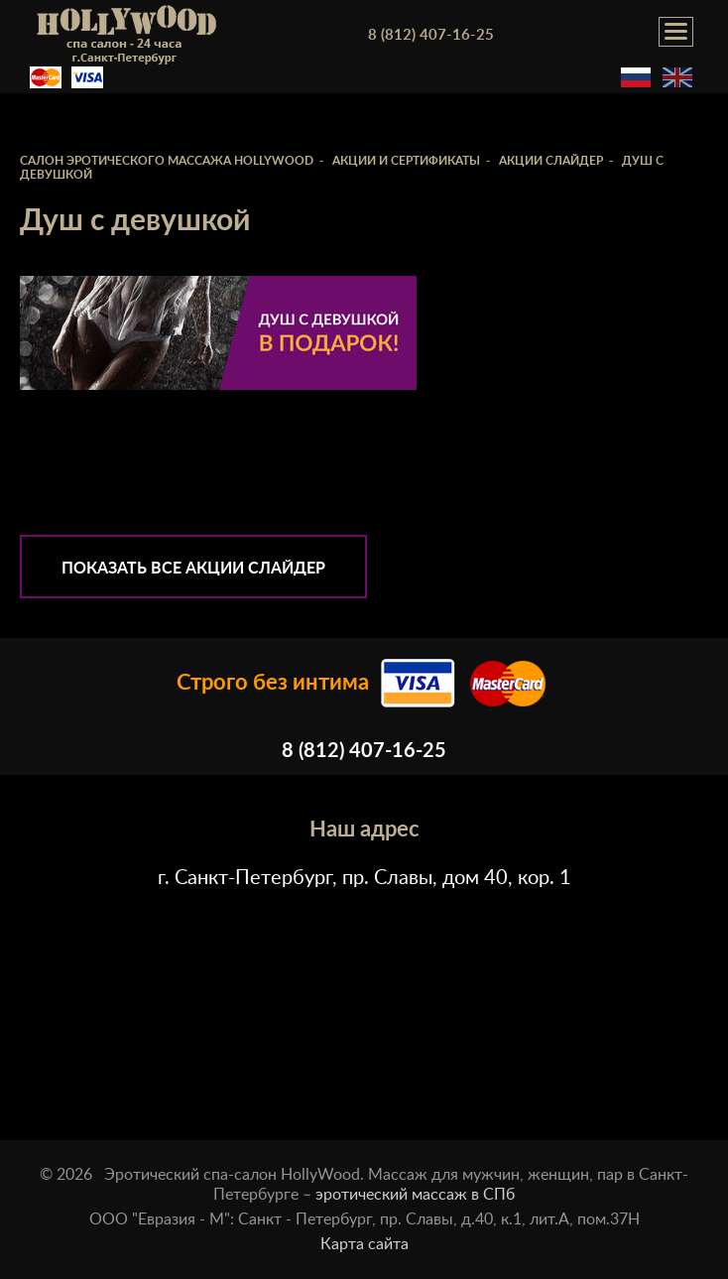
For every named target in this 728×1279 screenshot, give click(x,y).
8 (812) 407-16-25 (431, 35)
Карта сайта (364, 1244)
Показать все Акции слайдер (193, 568)
